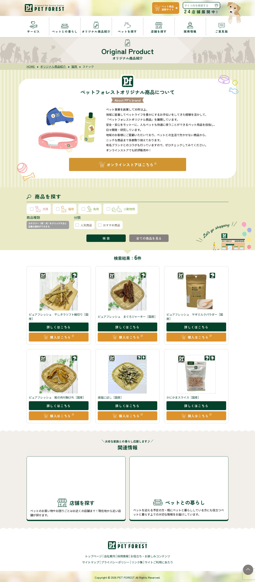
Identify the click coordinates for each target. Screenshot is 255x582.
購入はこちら (60, 339)
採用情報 (123, 558)
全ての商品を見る (148, 240)
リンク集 (137, 563)
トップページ (93, 558)
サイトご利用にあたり (159, 563)
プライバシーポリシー (115, 563)
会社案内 (109, 558)
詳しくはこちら (59, 328)
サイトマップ (90, 563)
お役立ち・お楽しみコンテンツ (150, 558)
